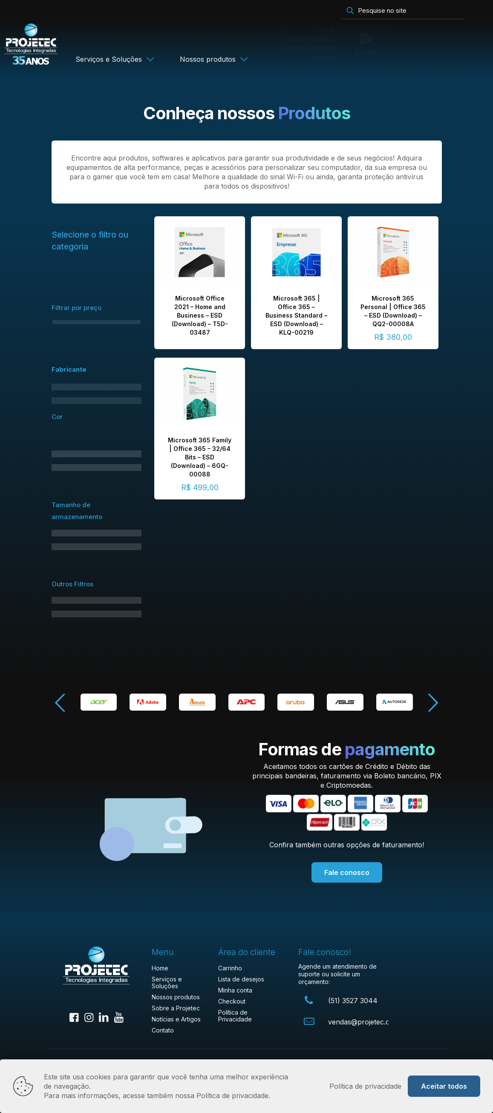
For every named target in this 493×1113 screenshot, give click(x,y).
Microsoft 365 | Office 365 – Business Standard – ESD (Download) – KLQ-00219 (296, 315)
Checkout (231, 1001)
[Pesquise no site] (402, 10)
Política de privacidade (365, 1086)
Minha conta (235, 990)
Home (160, 968)
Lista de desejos (241, 979)
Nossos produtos (176, 997)
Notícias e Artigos (176, 1019)
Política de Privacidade (235, 1016)
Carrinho (230, 968)
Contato (163, 1030)
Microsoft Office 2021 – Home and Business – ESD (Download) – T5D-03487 (200, 315)
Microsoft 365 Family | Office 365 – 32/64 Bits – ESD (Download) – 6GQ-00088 (199, 457)
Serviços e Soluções (167, 982)
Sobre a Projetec (176, 1008)
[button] (433, 703)
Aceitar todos (444, 1086)
